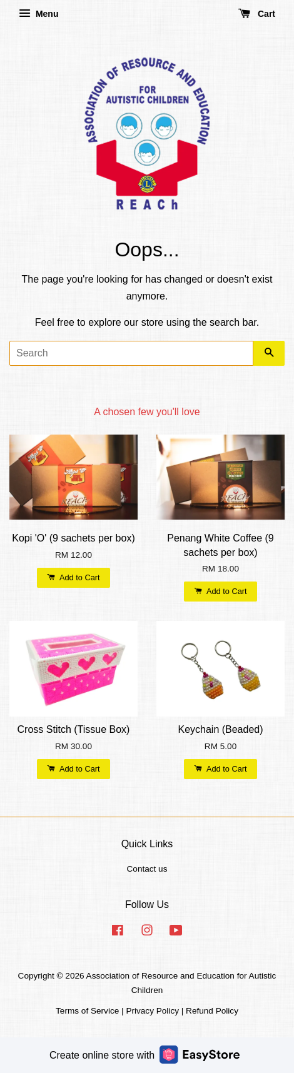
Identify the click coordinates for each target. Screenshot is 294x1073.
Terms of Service (87, 1010)
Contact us (147, 869)
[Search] (131, 353)
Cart (256, 14)
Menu (38, 14)
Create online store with (144, 1054)
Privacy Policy (152, 1010)
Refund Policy (212, 1010)
